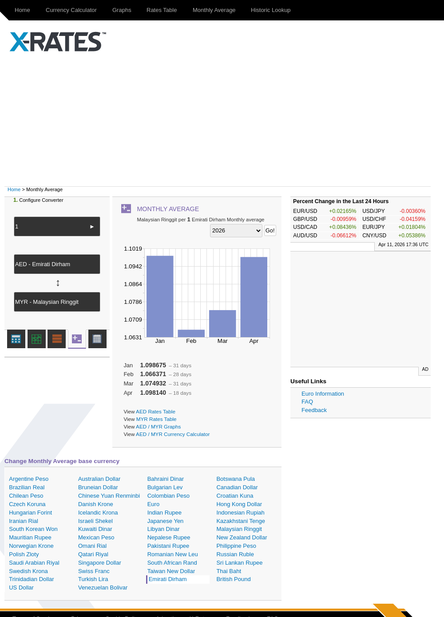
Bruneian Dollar (98, 487)
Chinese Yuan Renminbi (109, 495)
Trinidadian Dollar (31, 579)
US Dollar (21, 587)
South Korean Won (33, 529)
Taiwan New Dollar (171, 571)
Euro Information (322, 393)
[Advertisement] (226, 120)
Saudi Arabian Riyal (34, 562)
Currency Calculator (71, 10)
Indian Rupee (164, 512)
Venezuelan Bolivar (102, 587)
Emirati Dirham (168, 579)
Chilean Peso (26, 495)
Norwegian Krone (31, 545)
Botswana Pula (235, 479)
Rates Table (162, 10)
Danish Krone (95, 504)
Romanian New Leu (172, 554)
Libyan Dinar (163, 529)
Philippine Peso (236, 545)
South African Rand (172, 562)
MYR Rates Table (156, 419)
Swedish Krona (28, 571)
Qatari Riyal (93, 554)
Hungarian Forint (30, 512)
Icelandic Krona (98, 512)
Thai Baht (228, 571)
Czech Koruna (27, 504)
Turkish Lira (93, 579)
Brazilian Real (26, 487)
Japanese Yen (165, 521)
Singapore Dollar (99, 562)
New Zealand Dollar (241, 537)
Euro (153, 504)
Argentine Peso (28, 479)
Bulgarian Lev (165, 487)
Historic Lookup (271, 10)
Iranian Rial (23, 521)
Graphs (121, 10)
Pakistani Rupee (168, 545)
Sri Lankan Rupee (239, 562)
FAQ (307, 401)
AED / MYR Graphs (158, 426)
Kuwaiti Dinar (95, 529)
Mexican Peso (96, 537)
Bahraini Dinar (165, 479)
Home (22, 10)
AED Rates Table (155, 411)
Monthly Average (214, 10)
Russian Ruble (235, 554)
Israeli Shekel (95, 521)
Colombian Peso (168, 495)
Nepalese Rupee (168, 537)
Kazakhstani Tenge (240, 521)
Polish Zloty (24, 554)
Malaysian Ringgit (239, 529)
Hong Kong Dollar (239, 504)
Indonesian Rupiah (240, 512)
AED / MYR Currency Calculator (173, 434)
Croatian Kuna (234, 495)
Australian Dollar (99, 479)
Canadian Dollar (237, 487)
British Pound (233, 579)
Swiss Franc (94, 571)
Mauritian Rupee (30, 537)
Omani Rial (92, 545)
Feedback (314, 410)
